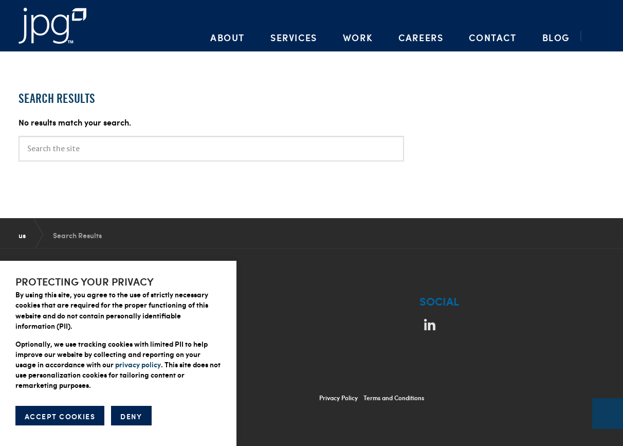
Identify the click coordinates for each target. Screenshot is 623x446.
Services (293, 37)
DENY (131, 416)
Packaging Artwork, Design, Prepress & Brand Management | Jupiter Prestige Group (52, 26)
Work (358, 37)
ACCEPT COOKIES (60, 416)
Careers (420, 37)
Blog (556, 37)
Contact (492, 37)
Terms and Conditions (393, 398)
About (227, 37)
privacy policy (138, 364)
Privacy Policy (338, 398)
